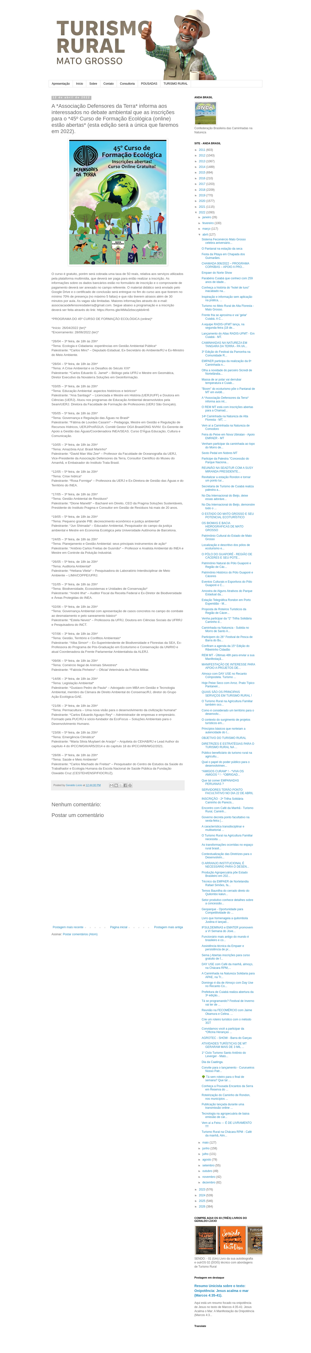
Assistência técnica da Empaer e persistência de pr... (223, 947)
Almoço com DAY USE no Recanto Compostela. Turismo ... (224, 675)
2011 (202, 150)
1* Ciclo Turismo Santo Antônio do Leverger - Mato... (224, 1054)
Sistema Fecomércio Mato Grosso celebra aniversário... (224, 241)
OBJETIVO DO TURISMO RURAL (224, 738)
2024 (202, 1195)
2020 (202, 201)
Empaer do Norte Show (217, 272)
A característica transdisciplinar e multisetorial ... (223, 828)
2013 (202, 161)
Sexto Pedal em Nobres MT (219, 453)
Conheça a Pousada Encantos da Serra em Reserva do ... (227, 1087)
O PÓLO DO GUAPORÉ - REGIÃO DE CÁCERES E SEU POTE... (227, 556)
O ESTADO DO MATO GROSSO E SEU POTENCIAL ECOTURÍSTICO (228, 515)
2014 (202, 167)
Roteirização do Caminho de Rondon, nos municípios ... (226, 1096)
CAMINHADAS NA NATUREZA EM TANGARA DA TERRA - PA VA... (224, 344)
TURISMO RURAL (176, 83)
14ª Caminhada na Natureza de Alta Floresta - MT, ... (225, 418)
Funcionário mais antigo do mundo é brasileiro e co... (225, 938)
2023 (202, 1189)
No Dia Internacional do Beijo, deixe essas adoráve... (225, 497)
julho (205, 1154)
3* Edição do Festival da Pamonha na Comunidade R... (226, 353)
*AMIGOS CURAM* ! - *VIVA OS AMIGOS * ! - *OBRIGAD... (223, 773)
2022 (202, 212)
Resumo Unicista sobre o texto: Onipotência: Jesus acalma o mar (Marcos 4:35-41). (221, 1290)
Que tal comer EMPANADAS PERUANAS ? (220, 782)
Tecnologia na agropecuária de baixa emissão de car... (225, 1115)
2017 (202, 184)
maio (205, 1142)
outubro (207, 1171)
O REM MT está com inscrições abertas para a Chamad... (227, 408)
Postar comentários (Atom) (80, 934)
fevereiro (208, 223)
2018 (202, 189)
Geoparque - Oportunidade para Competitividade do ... (222, 911)
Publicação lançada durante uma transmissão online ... (223, 1106)
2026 (202, 1206)
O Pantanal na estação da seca (222, 248)
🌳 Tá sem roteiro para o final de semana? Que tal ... (223, 1078)
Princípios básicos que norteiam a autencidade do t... (223, 730)
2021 (202, 207)
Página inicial (118, 927)
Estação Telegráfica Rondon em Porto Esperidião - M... (226, 601)
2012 (202, 155)
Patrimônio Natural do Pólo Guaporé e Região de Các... (226, 565)
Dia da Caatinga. (212, 1062)
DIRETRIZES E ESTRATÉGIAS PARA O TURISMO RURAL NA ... (228, 745)
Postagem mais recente (68, 927)
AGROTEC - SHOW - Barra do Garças (227, 1038)
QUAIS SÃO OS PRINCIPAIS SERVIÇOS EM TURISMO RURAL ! (227, 693)
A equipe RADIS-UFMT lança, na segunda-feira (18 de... (223, 326)
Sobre (93, 83)
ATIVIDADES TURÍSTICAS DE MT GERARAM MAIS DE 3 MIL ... (224, 1045)
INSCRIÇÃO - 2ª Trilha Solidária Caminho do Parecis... (222, 800)
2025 (202, 1201)
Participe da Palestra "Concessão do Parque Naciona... (225, 460)
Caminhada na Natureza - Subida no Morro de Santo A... (225, 629)
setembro (208, 1165)
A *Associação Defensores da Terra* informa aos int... (225, 399)
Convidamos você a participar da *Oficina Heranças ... (223, 1030)
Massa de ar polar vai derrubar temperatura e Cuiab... (221, 381)
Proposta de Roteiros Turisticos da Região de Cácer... (224, 611)
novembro (209, 1177)
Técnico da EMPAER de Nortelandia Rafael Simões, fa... (225, 883)
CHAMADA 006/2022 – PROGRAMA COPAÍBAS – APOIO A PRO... (225, 265)
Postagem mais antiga (168, 927)
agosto (207, 1159)
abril (205, 234)
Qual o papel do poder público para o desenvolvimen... (226, 763)
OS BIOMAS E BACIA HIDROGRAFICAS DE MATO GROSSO (222, 526)
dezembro (209, 1182)
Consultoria (127, 83)
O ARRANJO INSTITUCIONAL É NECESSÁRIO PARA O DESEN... (225, 865)
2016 (202, 178)
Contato (109, 83)
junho (206, 1148)
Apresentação (61, 83)
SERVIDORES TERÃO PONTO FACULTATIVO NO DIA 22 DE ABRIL (227, 791)
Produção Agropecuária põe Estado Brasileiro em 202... (225, 874)
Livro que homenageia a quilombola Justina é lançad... (225, 920)
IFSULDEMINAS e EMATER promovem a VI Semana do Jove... (227, 929)
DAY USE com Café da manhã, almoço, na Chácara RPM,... (227, 966)
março (206, 228)
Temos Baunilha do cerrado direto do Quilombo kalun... (225, 892)
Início (79, 83)
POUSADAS (149, 83)
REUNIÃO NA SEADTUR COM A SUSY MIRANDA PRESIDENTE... (227, 469)
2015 (202, 172)
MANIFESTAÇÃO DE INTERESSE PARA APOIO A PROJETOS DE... (228, 666)
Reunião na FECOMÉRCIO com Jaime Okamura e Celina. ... (227, 1011)
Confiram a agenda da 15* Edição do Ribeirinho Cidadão (226, 647)
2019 (202, 195)
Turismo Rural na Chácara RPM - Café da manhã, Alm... (227, 1133)
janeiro (207, 217)
